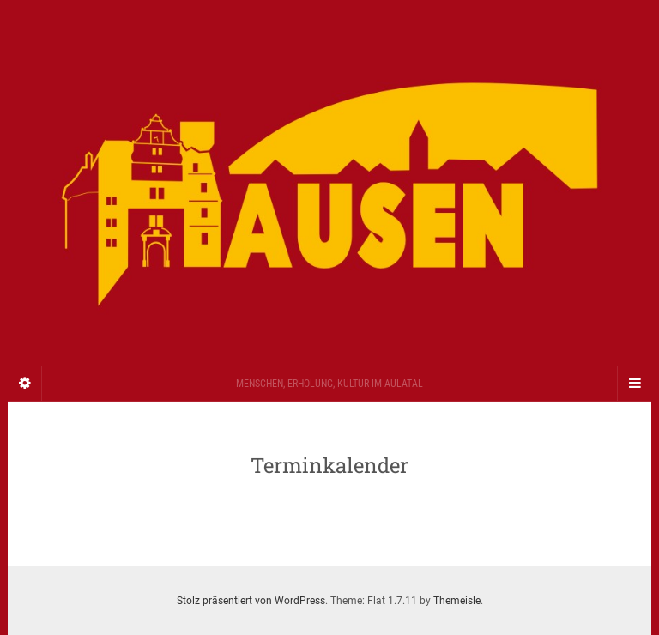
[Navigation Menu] (634, 383)
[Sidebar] (25, 383)
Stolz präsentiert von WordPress (251, 601)
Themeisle (457, 601)
